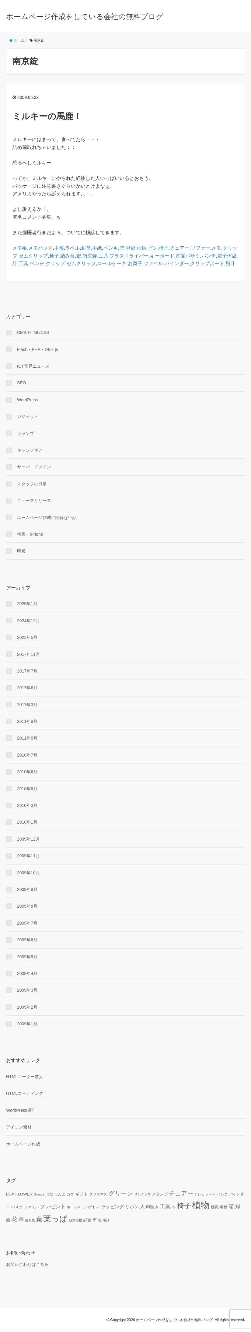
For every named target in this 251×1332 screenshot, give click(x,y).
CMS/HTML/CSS (33, 332)
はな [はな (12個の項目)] (49, 1194)
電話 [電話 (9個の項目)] (106, 1220)
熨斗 (230, 263)
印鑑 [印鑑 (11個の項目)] (150, 1207)
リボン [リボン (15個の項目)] (132, 1206)
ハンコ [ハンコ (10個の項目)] (222, 1194)
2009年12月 (28, 839)
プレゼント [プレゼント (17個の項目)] (53, 1206)
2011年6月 (27, 738)
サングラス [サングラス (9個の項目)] (142, 1194)
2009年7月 (27, 923)
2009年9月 (27, 889)
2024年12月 (28, 620)
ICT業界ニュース (33, 366)
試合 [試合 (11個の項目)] (87, 1220)
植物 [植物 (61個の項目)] (201, 1205)
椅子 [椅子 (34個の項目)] (184, 1206)
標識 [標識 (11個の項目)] (215, 1207)
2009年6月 (27, 939)
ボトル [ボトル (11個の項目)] (94, 1207)
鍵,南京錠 (86, 255)
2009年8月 (27, 906)
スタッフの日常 (32, 483)
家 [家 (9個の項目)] (157, 1207)
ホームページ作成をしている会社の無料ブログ (84, 16)
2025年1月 (27, 603)
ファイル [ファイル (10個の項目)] (31, 1207)
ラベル (72, 248)
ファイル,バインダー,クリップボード (184, 263)
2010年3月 (27, 805)
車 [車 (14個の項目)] (94, 1219)
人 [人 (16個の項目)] (142, 1206)
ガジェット (27, 416)
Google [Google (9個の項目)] (39, 1194)
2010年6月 (27, 771)
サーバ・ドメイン (34, 466)
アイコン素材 (19, 1127)
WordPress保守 (21, 1110)
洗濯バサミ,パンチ (196, 255)
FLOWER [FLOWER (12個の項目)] (24, 1194)
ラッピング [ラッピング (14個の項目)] (112, 1206)
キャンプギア (30, 450)
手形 (59, 248)
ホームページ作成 (23, 1143)
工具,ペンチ (31, 263)
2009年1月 (27, 1023)
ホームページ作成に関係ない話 (47, 517)
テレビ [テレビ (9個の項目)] (199, 1194)
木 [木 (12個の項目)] (174, 1207)
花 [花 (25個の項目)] (14, 1219)
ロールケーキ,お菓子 (119, 263)
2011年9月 (27, 721)
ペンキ (110, 248)
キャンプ (25, 433)
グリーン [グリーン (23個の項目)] (121, 1193)
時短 (21, 550)
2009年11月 (28, 855)
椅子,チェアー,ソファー (184, 248)
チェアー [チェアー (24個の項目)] (181, 1193)
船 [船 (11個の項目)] (8, 1220)
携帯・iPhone (30, 534)
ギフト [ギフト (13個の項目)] (81, 1194)
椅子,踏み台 (62, 255)
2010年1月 (27, 822)
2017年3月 (27, 704)
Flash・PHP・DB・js (37, 349)
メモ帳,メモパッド (32, 248)
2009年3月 (27, 990)
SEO (21, 382)
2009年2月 (27, 1007)
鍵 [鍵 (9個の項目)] (100, 1220)
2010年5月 (27, 788)
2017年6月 (27, 687)
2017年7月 (27, 671)
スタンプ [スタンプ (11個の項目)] (160, 1194)
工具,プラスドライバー (123, 255)
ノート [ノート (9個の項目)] (211, 1194)
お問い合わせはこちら (27, 1264)
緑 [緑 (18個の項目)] (237, 1206)
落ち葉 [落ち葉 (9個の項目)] (30, 1220)
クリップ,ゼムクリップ (71, 263)
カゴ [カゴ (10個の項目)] (70, 1194)
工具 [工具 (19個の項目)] (165, 1206)
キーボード (162, 255)
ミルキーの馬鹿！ (47, 116)
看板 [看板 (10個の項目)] (223, 1207)
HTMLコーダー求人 (24, 1076)
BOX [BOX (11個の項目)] (10, 1194)
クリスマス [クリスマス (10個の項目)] (98, 1194)
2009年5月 (27, 956)
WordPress (27, 399)
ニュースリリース (34, 500)
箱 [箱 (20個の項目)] (231, 1206)
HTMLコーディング (24, 1093)
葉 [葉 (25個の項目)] (39, 1219)
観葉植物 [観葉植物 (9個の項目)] (75, 1220)
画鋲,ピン (147, 248)
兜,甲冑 (127, 248)
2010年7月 (27, 755)
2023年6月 (27, 637)
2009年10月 (28, 872)
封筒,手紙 (91, 248)
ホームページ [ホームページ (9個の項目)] (77, 1207)
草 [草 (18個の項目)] (21, 1219)
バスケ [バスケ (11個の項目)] (17, 1207)
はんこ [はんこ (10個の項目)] (59, 1194)
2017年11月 (28, 654)
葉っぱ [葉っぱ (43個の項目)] (55, 1218)
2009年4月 (27, 973)
